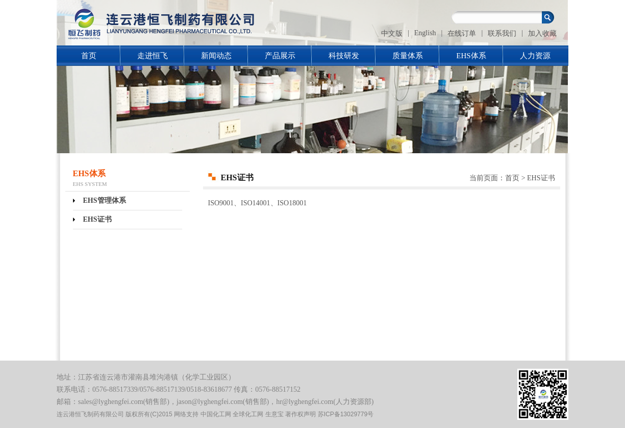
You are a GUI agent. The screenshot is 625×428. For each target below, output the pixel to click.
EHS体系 (471, 56)
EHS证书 (97, 219)
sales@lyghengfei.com (110, 402)
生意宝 (274, 414)
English (425, 33)
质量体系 (407, 56)
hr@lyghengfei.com (304, 402)
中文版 (392, 33)
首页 (88, 56)
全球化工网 (248, 414)
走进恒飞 (152, 56)
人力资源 (535, 56)
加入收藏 (542, 33)
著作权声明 (300, 414)
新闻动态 (216, 56)
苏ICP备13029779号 (345, 414)
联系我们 (502, 33)
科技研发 (344, 56)
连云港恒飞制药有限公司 (90, 414)
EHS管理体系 (104, 200)
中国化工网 (216, 414)
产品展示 (280, 56)
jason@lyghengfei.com (210, 402)
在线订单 (461, 33)
